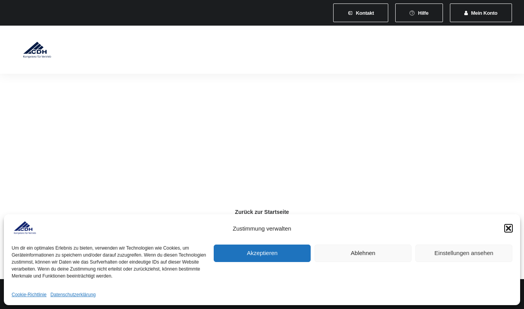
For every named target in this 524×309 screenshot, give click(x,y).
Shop (452, 51)
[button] (508, 228)
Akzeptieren (262, 253)
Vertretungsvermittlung (402, 51)
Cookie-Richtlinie (29, 294)
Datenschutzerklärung (73, 294)
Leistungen (199, 51)
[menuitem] (360, 13)
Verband (112, 51)
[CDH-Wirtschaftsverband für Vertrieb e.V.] (31, 51)
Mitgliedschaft (154, 51)
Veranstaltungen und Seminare (267, 51)
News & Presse (339, 51)
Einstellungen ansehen (463, 253)
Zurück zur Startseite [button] (262, 212)
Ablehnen (363, 253)
